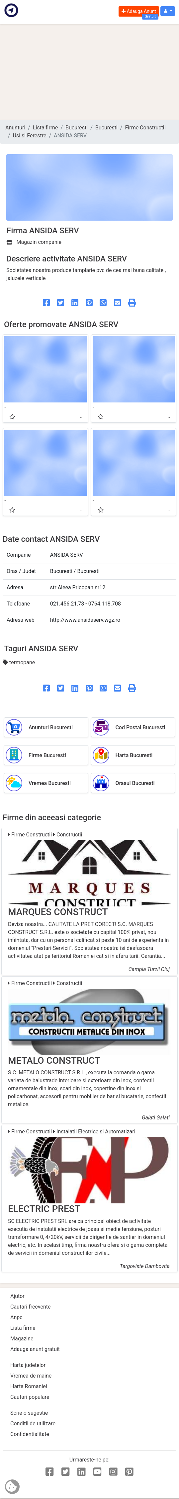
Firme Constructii (145, 127)
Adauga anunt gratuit (35, 1349)
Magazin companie (34, 242)
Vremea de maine (30, 1376)
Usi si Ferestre (29, 135)
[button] (167, 11)
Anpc (16, 1317)
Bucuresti (76, 127)
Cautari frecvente (30, 1307)
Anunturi (15, 127)
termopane (19, 662)
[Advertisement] (89, 72)
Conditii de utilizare (32, 1423)
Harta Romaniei (28, 1386)
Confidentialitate (29, 1434)
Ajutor (17, 1296)
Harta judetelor (27, 1365)
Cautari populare (29, 1397)
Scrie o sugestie (29, 1413)
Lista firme (45, 127)
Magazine (22, 1338)
